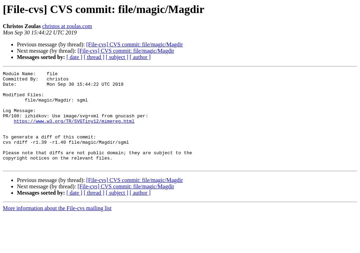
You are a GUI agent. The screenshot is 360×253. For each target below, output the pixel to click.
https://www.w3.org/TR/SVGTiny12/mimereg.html (74, 131)
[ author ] (140, 57)
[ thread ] (94, 57)
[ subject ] (117, 57)
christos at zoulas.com (67, 26)
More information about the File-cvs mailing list (57, 227)
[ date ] (74, 57)
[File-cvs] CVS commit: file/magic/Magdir (134, 44)
